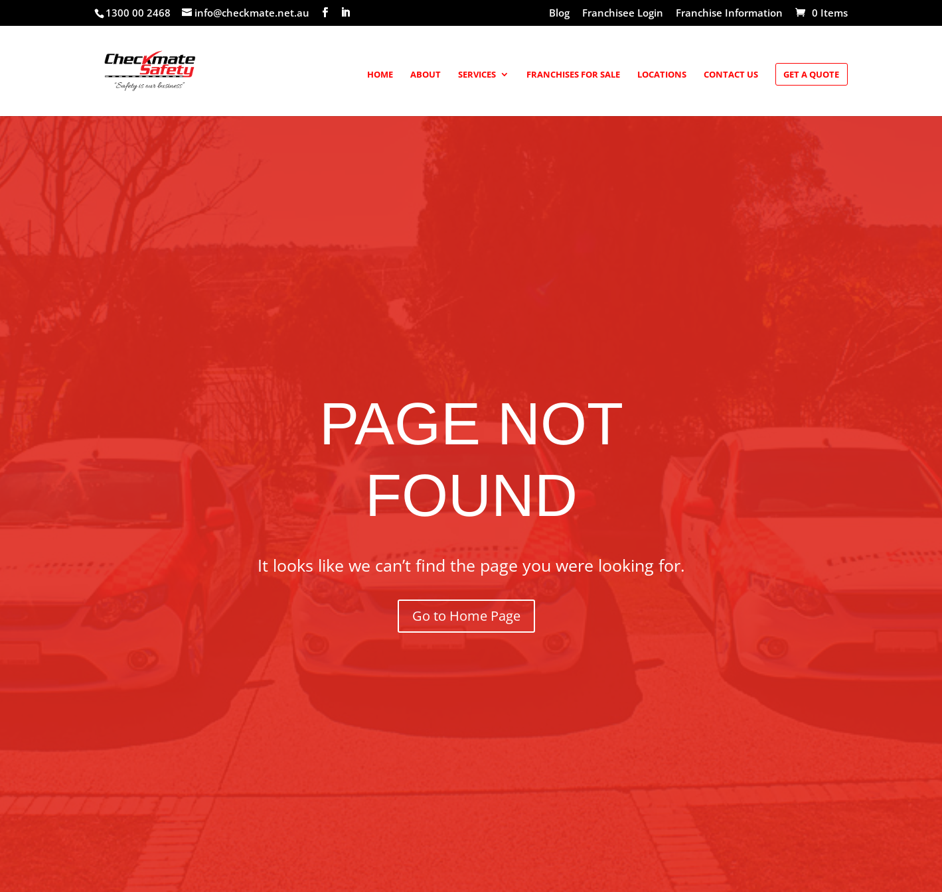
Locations (661, 75)
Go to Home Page (466, 616)
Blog (559, 13)
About (425, 75)
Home (380, 75)
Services (477, 75)
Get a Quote (811, 74)
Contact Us (731, 75)
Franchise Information (729, 13)
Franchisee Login (622, 13)
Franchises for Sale (573, 75)
